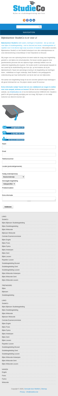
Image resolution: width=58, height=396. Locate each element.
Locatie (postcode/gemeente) (12, 166)
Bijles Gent (5, 253)
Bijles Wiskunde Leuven (10, 280)
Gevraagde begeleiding (10, 181)
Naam (4, 144)
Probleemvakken (7, 188)
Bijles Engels (6, 240)
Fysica (4, 379)
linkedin (33, 20)
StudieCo (5, 219)
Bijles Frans (6, 243)
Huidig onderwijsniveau (10, 174)
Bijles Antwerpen (7, 250)
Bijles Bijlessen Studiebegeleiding (13, 223)
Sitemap (44, 389)
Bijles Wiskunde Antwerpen (11, 273)
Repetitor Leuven (8, 260)
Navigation (29, 32)
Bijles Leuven (6, 256)
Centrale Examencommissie (11, 236)
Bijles (4, 288)
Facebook (27, 20)
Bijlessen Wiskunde (8, 233)
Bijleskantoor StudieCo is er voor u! (19, 38)
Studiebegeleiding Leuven (11, 270)
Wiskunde (5, 382)
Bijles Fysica (6, 246)
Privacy (22, 392)
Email (4, 151)
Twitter (30, 20)
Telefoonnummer (7, 159)
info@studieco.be (15, 92)
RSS (24, 20)
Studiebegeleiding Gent (10, 266)
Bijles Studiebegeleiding (10, 226)
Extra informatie (7, 195)
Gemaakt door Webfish (32, 389)
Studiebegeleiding (8, 295)
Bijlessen (5, 292)
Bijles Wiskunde (7, 229)
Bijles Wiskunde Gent (9, 277)
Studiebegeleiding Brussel (11, 263)
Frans (4, 376)
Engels (4, 372)
